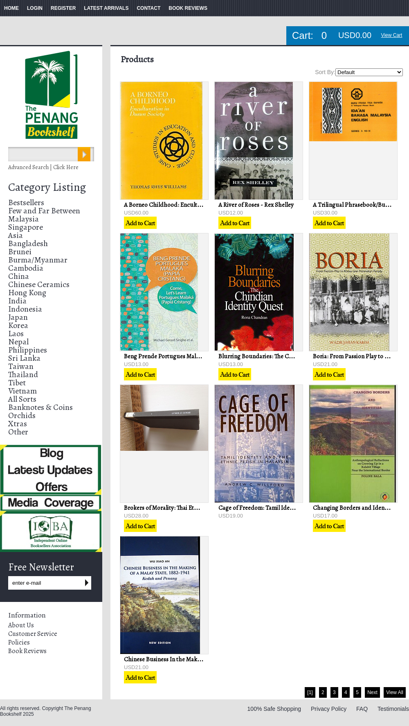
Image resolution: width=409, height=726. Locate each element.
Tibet (17, 382)
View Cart (391, 35)
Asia (15, 235)
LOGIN (35, 8)
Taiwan (21, 366)
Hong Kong (27, 292)
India (17, 300)
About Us (21, 625)
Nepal (18, 341)
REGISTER (63, 8)
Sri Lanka (24, 358)
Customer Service (32, 633)
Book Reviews (27, 651)
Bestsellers (26, 202)
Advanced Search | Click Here (43, 167)
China (18, 276)
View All (394, 692)
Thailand (23, 374)
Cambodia (25, 268)
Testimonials (393, 709)
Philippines (27, 349)
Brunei (19, 251)
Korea (18, 325)
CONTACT (148, 8)
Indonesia (25, 308)
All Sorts (22, 399)
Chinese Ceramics (39, 284)
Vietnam (22, 390)
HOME (11, 8)
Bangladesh (28, 243)
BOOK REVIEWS (188, 8)
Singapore (25, 227)
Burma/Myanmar (37, 259)
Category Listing (47, 187)
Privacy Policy (328, 709)
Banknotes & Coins (40, 407)
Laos (16, 333)
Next (372, 692)
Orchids (22, 415)
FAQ (362, 709)
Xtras (17, 423)
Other (18, 431)
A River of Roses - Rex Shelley (256, 205)
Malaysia (23, 218)
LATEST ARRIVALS (106, 8)
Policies (19, 642)
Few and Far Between (44, 210)
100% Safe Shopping (274, 709)
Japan (18, 317)
